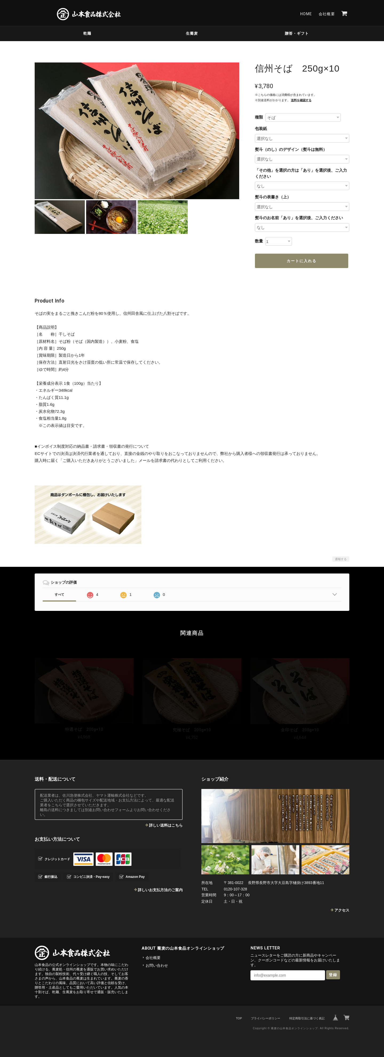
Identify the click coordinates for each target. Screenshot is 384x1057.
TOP (239, 1018)
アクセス (341, 910)
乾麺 (87, 33)
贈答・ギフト (297, 33)
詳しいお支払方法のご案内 (160, 890)
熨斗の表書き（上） (273, 197)
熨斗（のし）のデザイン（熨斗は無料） (291, 149)
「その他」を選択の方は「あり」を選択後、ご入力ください (301, 173)
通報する (341, 559)
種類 (259, 117)
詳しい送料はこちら (166, 825)
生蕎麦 (192, 33)
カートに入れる (302, 261)
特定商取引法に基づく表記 (307, 1018)
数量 (259, 241)
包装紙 (261, 128)
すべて (59, 594)
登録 (333, 975)
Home (306, 14)
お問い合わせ (157, 965)
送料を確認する (301, 100)
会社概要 (327, 14)
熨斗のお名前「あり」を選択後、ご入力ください (299, 217)
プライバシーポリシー (265, 1018)
